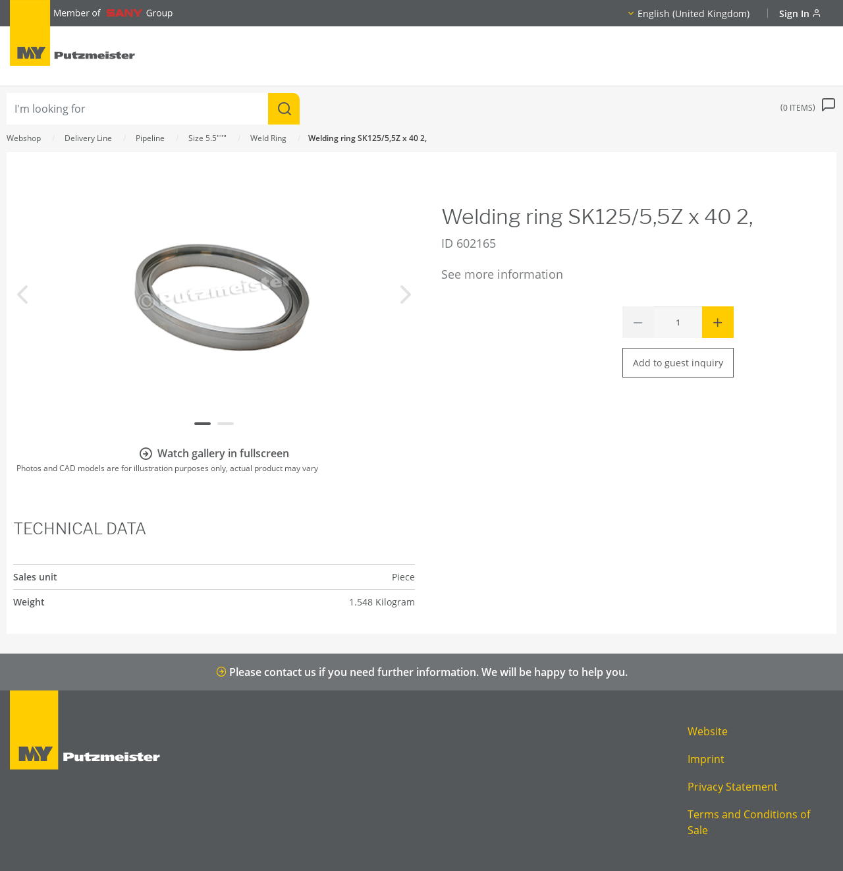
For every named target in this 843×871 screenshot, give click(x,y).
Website (708, 731)
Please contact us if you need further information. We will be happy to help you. (422, 672)
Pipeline (150, 138)
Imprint (706, 759)
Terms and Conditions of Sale (749, 822)
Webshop (24, 138)
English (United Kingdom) (693, 13)
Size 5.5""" (207, 138)
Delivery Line (88, 138)
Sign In (800, 13)
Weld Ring (268, 138)
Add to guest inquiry (678, 362)
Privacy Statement (733, 786)
